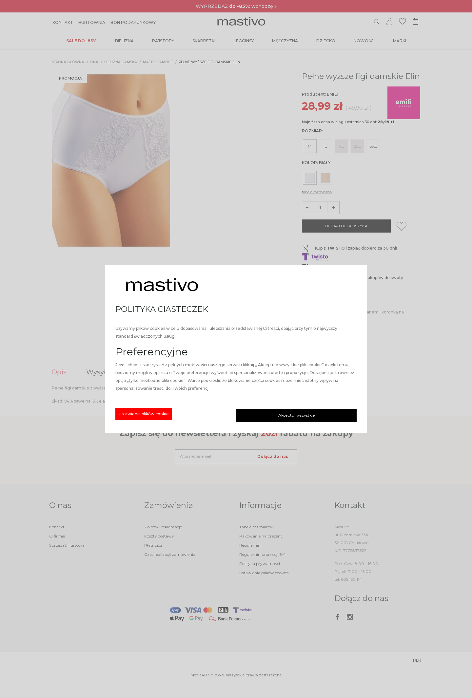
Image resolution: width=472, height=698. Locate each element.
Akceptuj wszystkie (296, 415)
